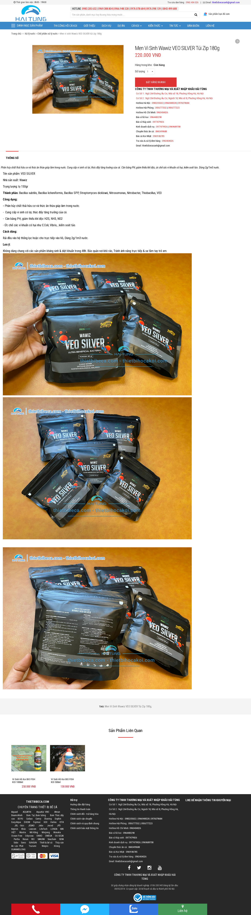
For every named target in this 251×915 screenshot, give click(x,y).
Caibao (29, 818)
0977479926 (158, 121)
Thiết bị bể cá (46, 842)
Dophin (58, 818)
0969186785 (158, 136)
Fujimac (37, 822)
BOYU (20, 818)
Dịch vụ (106, 25)
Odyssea (29, 835)
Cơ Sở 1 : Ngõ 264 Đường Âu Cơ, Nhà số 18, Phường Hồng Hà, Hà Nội (170, 93)
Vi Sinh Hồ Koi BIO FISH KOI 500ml (62, 781)
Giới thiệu (89, 25)
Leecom (32, 829)
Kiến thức (155, 25)
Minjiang (46, 832)
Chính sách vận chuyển (81, 818)
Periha (17, 839)
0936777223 (174, 107)
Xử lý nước (30, 33)
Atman (57, 812)
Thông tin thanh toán (80, 809)
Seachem (52, 839)
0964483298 (155, 117)
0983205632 (157, 103)
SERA (61, 839)
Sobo (16, 842)
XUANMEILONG (18, 849)
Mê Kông (34, 832)
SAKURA (41, 839)
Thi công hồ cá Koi (65, 25)
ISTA (61, 822)
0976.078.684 (137, 8)
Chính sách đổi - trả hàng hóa (84, 814)
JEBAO (31, 825)
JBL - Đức (19, 825)
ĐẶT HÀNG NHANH (155, 82)
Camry (38, 818)
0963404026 (162, 112)
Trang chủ (16, 33)
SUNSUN (33, 842)
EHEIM (27, 822)
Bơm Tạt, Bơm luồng (36, 815)
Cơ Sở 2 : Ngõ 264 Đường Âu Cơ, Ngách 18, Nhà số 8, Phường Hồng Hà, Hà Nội (174, 98)
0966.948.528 (121, 8)
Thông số (12, 158)
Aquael (14, 812)
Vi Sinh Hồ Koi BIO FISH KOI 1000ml (23, 781)
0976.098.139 (153, 8)
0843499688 (161, 131)
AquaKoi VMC (42, 812)
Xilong (57, 846)
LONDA (54, 829)
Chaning (48, 818)
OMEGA (48, 835)
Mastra (22, 832)
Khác (23, 829)
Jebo (41, 825)
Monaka (57, 832)
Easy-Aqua (16, 822)
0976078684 (183, 103)
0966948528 (170, 103)
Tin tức (175, 25)
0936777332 (161, 107)
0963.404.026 (192, 2)
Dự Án (121, 25)
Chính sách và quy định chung (84, 823)
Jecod (50, 825)
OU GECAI (59, 835)
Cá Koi (136, 25)
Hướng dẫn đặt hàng (80, 804)
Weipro (45, 846)
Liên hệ (210, 25)
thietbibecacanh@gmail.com (226, 2)
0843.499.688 (169, 8)
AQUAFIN (27, 812)
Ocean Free (16, 835)
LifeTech (43, 829)
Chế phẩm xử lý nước (47, 33)
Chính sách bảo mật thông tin (84, 828)
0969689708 (174, 126)
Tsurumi (32, 846)
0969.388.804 (105, 8)
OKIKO (39, 835)
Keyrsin (14, 829)
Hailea (53, 822)
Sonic (23, 842)
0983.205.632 (89, 8)
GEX (45, 822)
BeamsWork (16, 815)
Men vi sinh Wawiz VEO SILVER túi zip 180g (128, 706)
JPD (59, 825)
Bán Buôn (193, 25)
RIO (33, 839)
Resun (25, 839)
